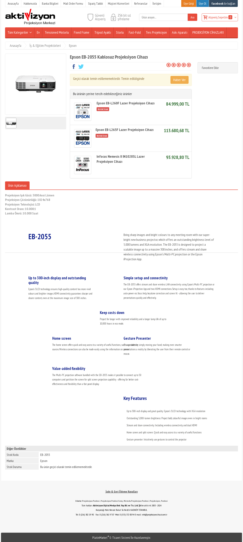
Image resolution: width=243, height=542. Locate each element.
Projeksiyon (155, 501)
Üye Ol (202, 3)
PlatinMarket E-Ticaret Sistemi (111, 538)
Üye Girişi (189, 3)
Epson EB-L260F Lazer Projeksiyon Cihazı (126, 103)
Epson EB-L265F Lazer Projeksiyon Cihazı (124, 129)
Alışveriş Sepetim (220, 17)
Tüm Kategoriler (17, 32)
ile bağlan (223, 3)
